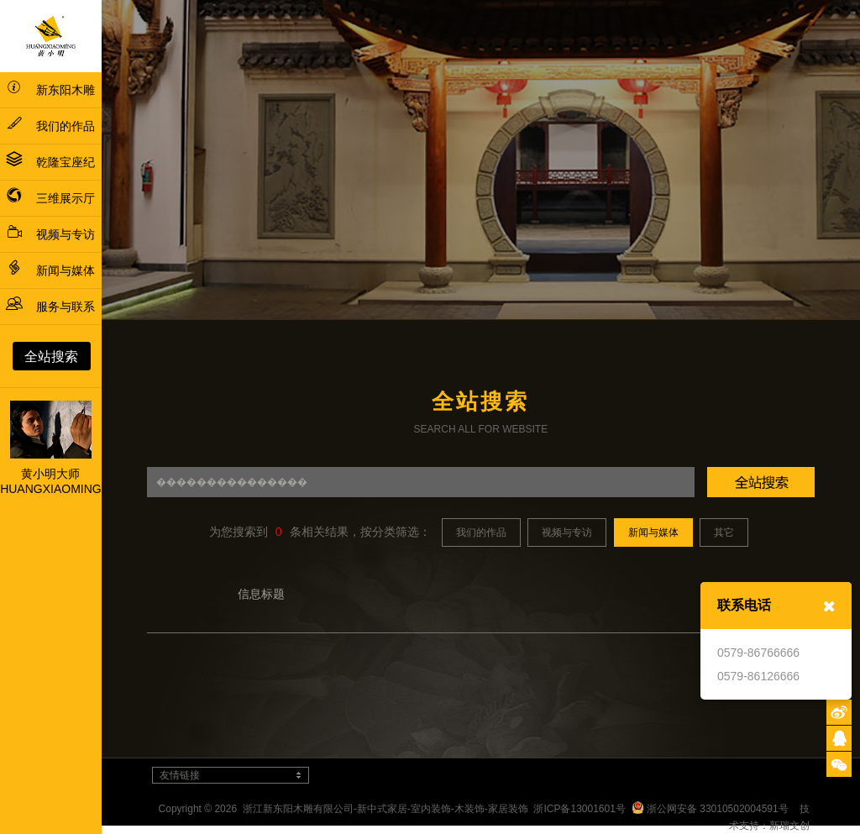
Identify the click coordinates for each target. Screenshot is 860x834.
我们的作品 (50, 126)
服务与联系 (50, 306)
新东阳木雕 (50, 90)
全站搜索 (51, 356)
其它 (724, 532)
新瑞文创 (789, 825)
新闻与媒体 (50, 270)
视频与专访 (50, 234)
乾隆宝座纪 (50, 162)
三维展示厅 (50, 198)
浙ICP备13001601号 (579, 809)
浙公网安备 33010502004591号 (710, 809)
